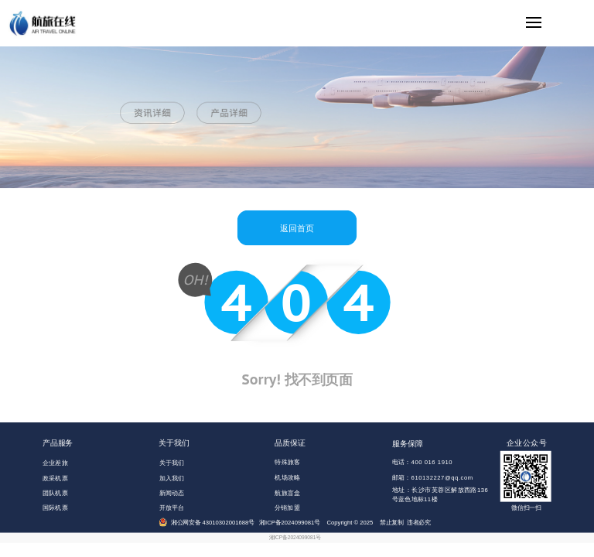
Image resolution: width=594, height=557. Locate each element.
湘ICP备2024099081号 (295, 538)
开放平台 (172, 507)
